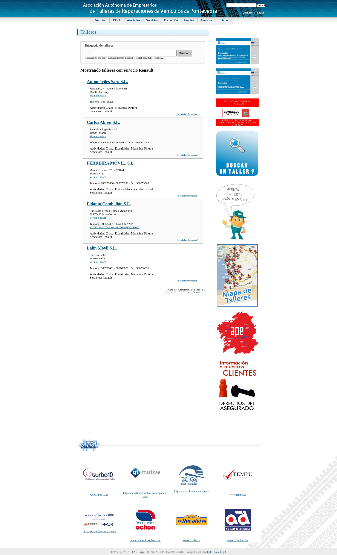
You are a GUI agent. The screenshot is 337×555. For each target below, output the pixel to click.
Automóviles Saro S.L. (107, 81)
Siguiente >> (198, 292)
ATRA (116, 20)
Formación (171, 20)
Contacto (207, 551)
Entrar (260, 12)
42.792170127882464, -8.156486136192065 (114, 227)
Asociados (133, 20)
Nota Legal (220, 551)
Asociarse (247, 12)
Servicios (152, 20)
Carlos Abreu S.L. (103, 122)
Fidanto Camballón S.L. (109, 203)
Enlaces (223, 20)
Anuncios (206, 20)
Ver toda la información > (187, 114)
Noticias (100, 20)
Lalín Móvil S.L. (102, 248)
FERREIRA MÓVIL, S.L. (111, 163)
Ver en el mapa (98, 95)
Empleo (189, 20)
